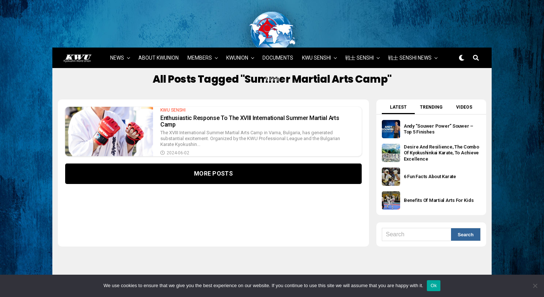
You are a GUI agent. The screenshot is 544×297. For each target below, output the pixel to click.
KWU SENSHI (316, 39)
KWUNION (237, 39)
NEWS (117, 39)
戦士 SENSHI (359, 39)
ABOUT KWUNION (158, 39)
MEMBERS (199, 39)
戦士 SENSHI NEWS (410, 39)
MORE (272, 61)
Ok (434, 285)
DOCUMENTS (277, 39)
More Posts (213, 155)
